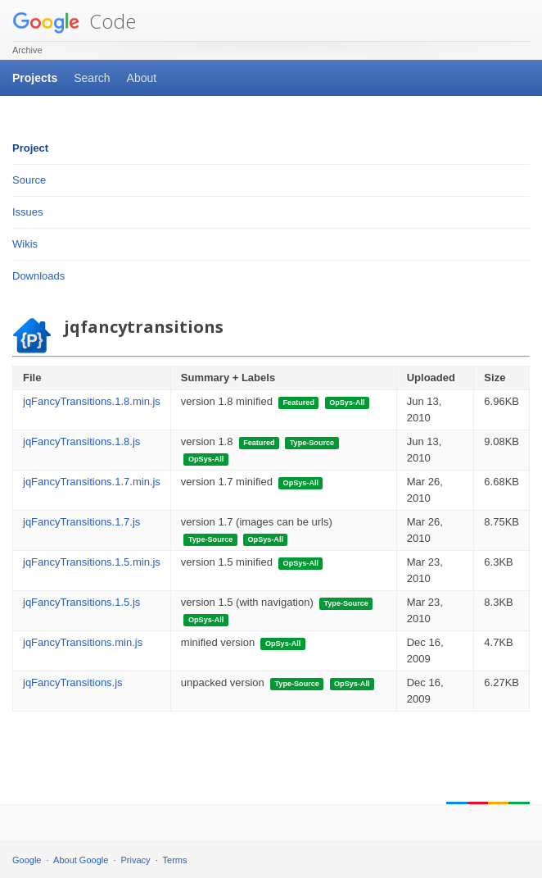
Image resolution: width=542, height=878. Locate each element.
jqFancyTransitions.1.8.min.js (91, 401)
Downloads (38, 276)
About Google (80, 860)
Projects (34, 77)
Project (30, 148)
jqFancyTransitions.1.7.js (81, 522)
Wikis (25, 244)
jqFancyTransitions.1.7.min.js (91, 481)
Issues (27, 212)
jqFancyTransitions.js (73, 682)
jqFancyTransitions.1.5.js (81, 602)
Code (74, 20)
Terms (175, 860)
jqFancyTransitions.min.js (82, 642)
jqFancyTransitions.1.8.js (81, 441)
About (142, 77)
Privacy (136, 860)
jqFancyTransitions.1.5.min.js (91, 562)
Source (29, 180)
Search (92, 77)
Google (26, 860)
